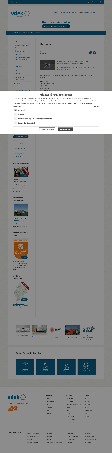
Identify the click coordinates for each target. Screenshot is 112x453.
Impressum (17, 106)
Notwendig (22, 110)
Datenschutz (88, 103)
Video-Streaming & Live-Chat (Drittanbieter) (35, 119)
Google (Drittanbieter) (26, 123)
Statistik (21, 115)
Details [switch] (96, 106)
